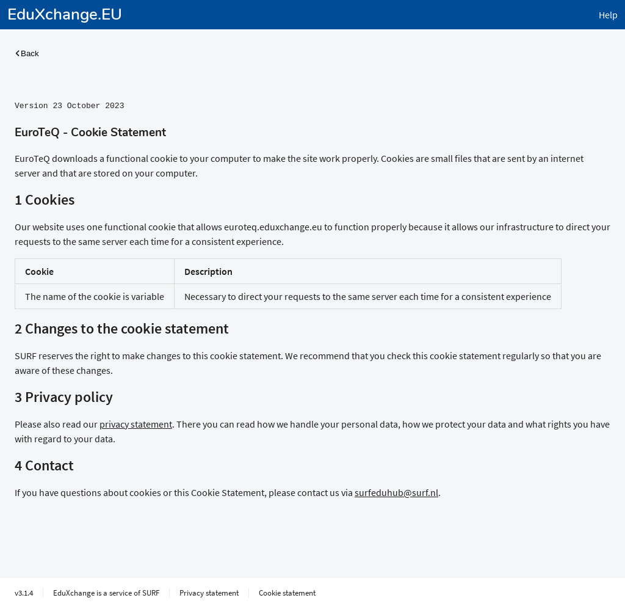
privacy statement (135, 423)
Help (608, 15)
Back (27, 53)
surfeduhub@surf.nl (396, 491)
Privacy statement (209, 591)
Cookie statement (287, 591)
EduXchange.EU (64, 14)
